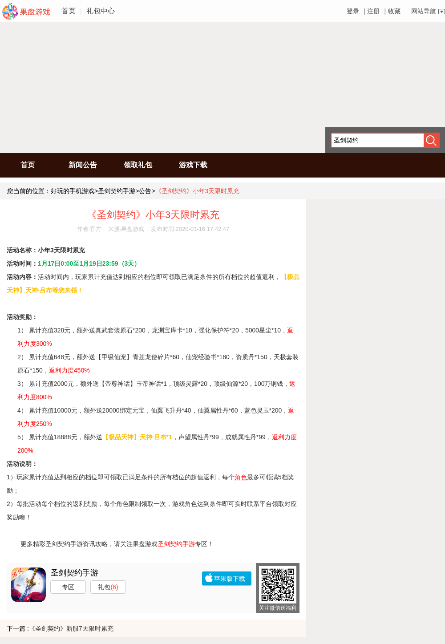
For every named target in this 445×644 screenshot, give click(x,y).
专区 (68, 587)
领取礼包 (138, 165)
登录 (353, 11)
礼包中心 (100, 11)
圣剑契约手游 (116, 190)
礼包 (108, 587)
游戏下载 (193, 165)
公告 (145, 190)
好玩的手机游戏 (72, 190)
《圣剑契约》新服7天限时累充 (71, 628)
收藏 (394, 11)
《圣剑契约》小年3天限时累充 (197, 190)
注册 (373, 11)
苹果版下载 (229, 578)
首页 (68, 11)
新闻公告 (83, 165)
